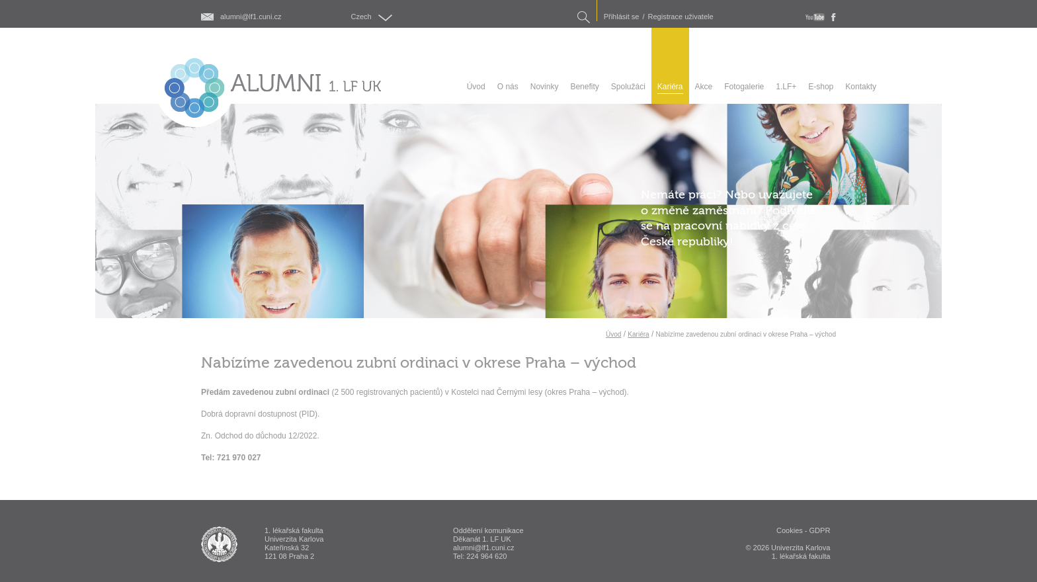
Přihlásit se (622, 17)
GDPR (820, 530)
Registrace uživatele (681, 17)
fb (833, 17)
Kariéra (638, 334)
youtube (815, 17)
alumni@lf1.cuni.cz (250, 17)
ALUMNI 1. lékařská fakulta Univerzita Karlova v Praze (219, 544)
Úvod (613, 334)
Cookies (789, 530)
